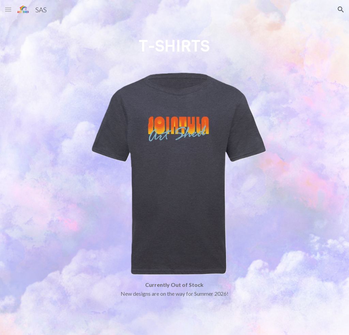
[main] (174, 52)
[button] (8, 9)
